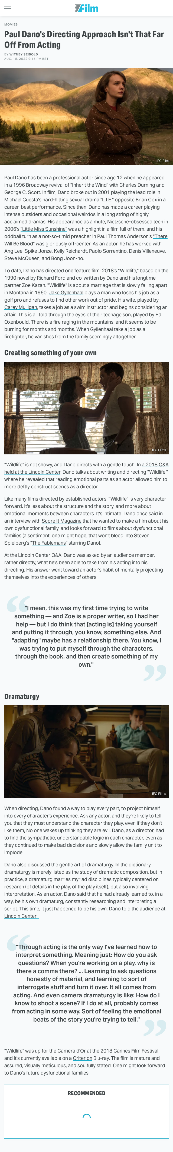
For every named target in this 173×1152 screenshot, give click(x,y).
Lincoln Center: (21, 916)
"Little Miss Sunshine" (44, 229)
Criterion (82, 1058)
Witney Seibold (23, 54)
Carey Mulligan (20, 307)
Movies (11, 24)
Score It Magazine (61, 521)
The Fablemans (49, 543)
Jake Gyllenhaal (66, 292)
